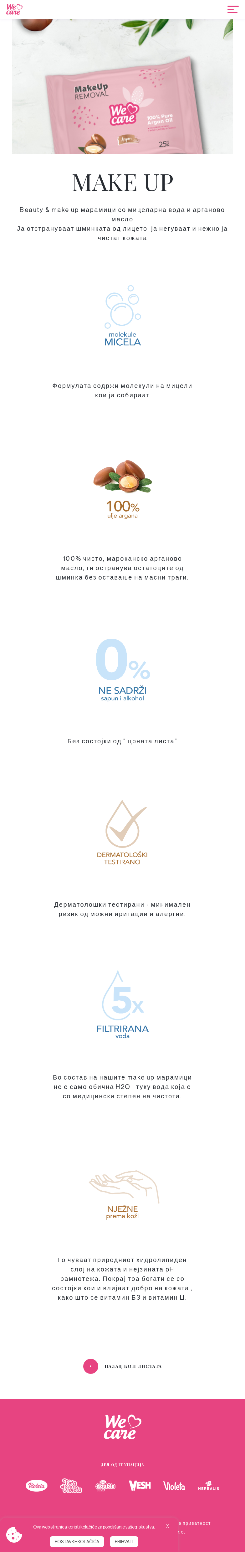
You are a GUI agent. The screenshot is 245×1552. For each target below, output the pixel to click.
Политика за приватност (181, 1523)
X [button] (167, 1526)
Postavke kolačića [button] (77, 1541)
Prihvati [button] (124, 1541)
